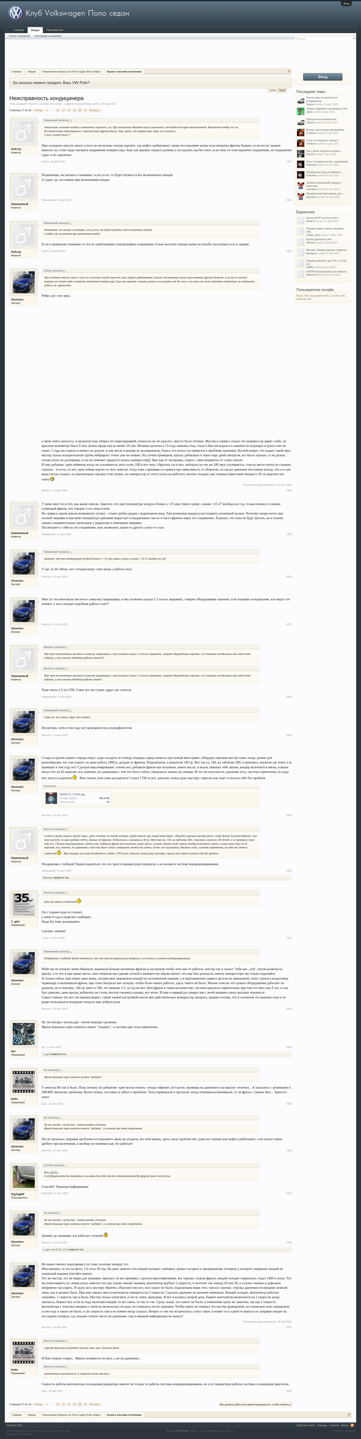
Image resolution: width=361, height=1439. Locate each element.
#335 (289, 1103)
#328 (289, 696)
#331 (289, 870)
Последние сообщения (48, 36)
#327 (289, 624)
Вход (346, 3)
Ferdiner (311, 133)
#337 (289, 1193)
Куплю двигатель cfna (319, 239)
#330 (289, 815)
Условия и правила (344, 1430)
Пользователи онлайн (315, 290)
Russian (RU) (14, 1425)
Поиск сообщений (19, 36)
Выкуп (282, 89)
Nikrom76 (311, 274)
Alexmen (17, 299)
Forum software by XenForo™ (38, 1430)
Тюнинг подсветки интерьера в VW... (327, 108)
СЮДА (54, 1172)
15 (68, 110)
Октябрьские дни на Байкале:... (324, 172)
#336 (289, 1150)
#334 (289, 1047)
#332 (289, 937)
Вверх (345, 1425)
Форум (35, 30)
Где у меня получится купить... (324, 151)
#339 (289, 1327)
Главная (19, 30)
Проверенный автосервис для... (325, 193)
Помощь (322, 1425)
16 (74, 110)
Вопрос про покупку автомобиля (325, 129)
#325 (289, 534)
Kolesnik (311, 164)
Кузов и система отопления (45, 103)
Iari (13, 1051)
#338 (289, 1242)
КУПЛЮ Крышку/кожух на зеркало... (327, 271)
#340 (289, 1391)
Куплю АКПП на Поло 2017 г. (323, 218)
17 (80, 110)
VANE (309, 267)
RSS (352, 1425)
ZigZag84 (17, 1194)
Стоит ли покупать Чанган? (322, 140)
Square (310, 104)
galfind (96, 103)
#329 (289, 735)
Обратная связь (305, 1425)
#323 (289, 251)
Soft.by (16, 149)
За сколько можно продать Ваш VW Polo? (51, 82)
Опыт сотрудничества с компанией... (327, 161)
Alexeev (310, 242)
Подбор (273, 90)
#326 (289, 576)
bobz (14, 1099)
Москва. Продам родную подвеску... (327, 250)
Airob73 (310, 221)
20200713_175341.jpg (72, 794)
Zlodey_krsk (313, 235)
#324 (289, 490)
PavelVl (310, 154)
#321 (289, 161)
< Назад (37, 110)
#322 (289, 200)
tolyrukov (311, 189)
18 (85, 110)
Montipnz (311, 253)
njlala (309, 111)
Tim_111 (62, 1249)
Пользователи (55, 30)
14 (63, 110)
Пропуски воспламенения (321, 119)
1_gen (15, 921)
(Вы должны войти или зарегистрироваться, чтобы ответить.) (256, 1404)
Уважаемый (19, 204)
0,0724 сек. (182, 1430)
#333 (289, 1008)
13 (57, 110)
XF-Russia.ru (24, 1434)
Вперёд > (95, 110)
